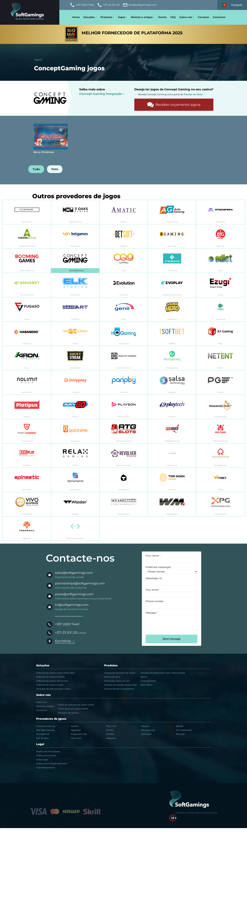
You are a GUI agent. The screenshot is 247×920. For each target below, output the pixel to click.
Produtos (106, 17)
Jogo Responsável (45, 767)
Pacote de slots (112, 677)
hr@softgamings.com (72, 605)
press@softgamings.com (74, 594)
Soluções (89, 17)
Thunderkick (42, 734)
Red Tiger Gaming (45, 730)
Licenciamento (148, 681)
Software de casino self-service (52, 681)
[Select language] (232, 5)
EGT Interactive (184, 730)
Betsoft (179, 726)
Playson (145, 726)
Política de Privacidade (48, 751)
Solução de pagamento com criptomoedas (163, 673)
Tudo (36, 169)
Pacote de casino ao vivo (117, 681)
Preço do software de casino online (76, 705)
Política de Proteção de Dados (51, 763)
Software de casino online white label (55, 673)
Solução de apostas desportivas (120, 685)
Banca (144, 677)
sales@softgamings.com (74, 573)
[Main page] (29, 12)
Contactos (219, 17)
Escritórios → (65, 641)
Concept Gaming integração (100, 94)
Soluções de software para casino (53, 689)
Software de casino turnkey (50, 677)
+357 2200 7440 (67, 624)
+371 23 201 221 (66, 632)
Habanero (111, 738)
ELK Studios (42, 738)
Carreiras (203, 17)
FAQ (173, 17)
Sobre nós (185, 17)
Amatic (110, 730)
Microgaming (148, 730)
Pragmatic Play (79, 734)
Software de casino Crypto (50, 685)
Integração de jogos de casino (119, 673)
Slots (54, 169)
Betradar (180, 734)
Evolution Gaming (45, 726)
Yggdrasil (75, 730)
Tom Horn (76, 738)
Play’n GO (111, 726)
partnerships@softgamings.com (80, 583)
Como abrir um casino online (73, 709)
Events (162, 17)
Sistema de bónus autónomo (119, 689)
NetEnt (74, 726)
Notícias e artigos (141, 17)
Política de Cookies (46, 755)
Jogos (121, 17)
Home (76, 17)
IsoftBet (110, 734)
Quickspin (146, 734)
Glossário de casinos (68, 713)
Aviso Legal (42, 759)
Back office (146, 685)
